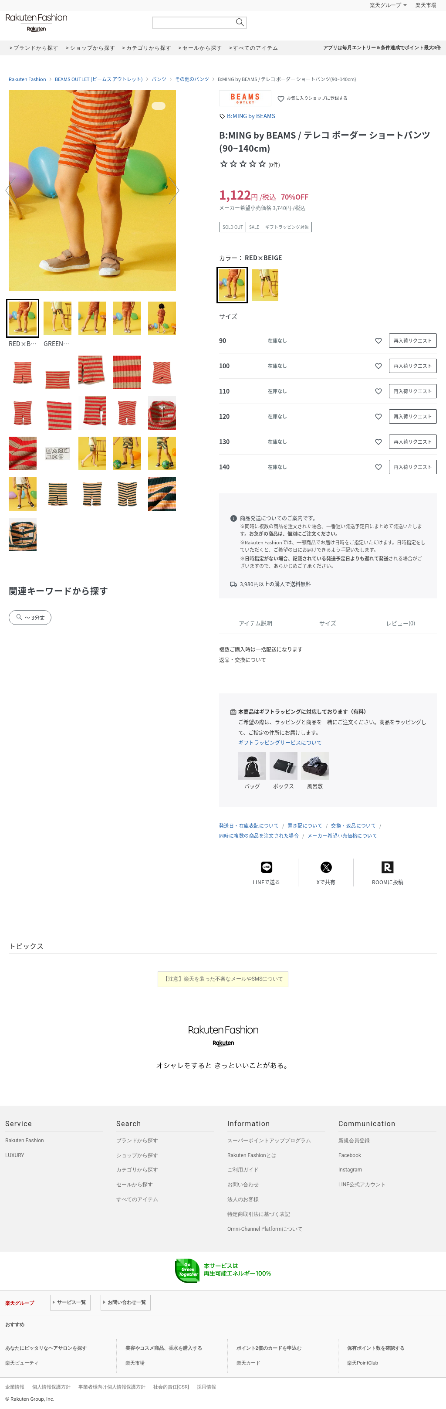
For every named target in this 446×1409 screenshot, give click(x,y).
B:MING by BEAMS (251, 116)
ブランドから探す (137, 1140)
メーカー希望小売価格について (342, 835)
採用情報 (206, 1387)
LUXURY (14, 1155)
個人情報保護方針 (51, 1387)
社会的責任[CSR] (171, 1387)
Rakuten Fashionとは (252, 1155)
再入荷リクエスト (413, 340)
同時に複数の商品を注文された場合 (259, 835)
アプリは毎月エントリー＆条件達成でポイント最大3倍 (382, 48)
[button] (10, 190)
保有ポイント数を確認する (376, 1348)
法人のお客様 (243, 1199)
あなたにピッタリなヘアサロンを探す (46, 1348)
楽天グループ (385, 5)
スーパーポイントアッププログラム (269, 1140)
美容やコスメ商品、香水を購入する (163, 1348)
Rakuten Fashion (72, 23)
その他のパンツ (192, 79)
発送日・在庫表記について (249, 825)
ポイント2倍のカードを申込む (269, 1348)
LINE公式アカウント (362, 1185)
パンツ (159, 79)
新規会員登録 (354, 1140)
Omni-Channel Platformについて (265, 1229)
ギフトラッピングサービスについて (280, 743)
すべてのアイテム (137, 1199)
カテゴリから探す (137, 1170)
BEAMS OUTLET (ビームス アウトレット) (99, 79)
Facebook (349, 1155)
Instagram (350, 1170)
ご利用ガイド (243, 1170)
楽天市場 (426, 5)
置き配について (304, 825)
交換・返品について (353, 825)
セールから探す (134, 1185)
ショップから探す (137, 1155)
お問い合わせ (243, 1185)
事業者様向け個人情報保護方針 (111, 1387)
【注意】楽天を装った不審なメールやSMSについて (223, 979)
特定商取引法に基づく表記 (258, 1214)
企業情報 (14, 1387)
